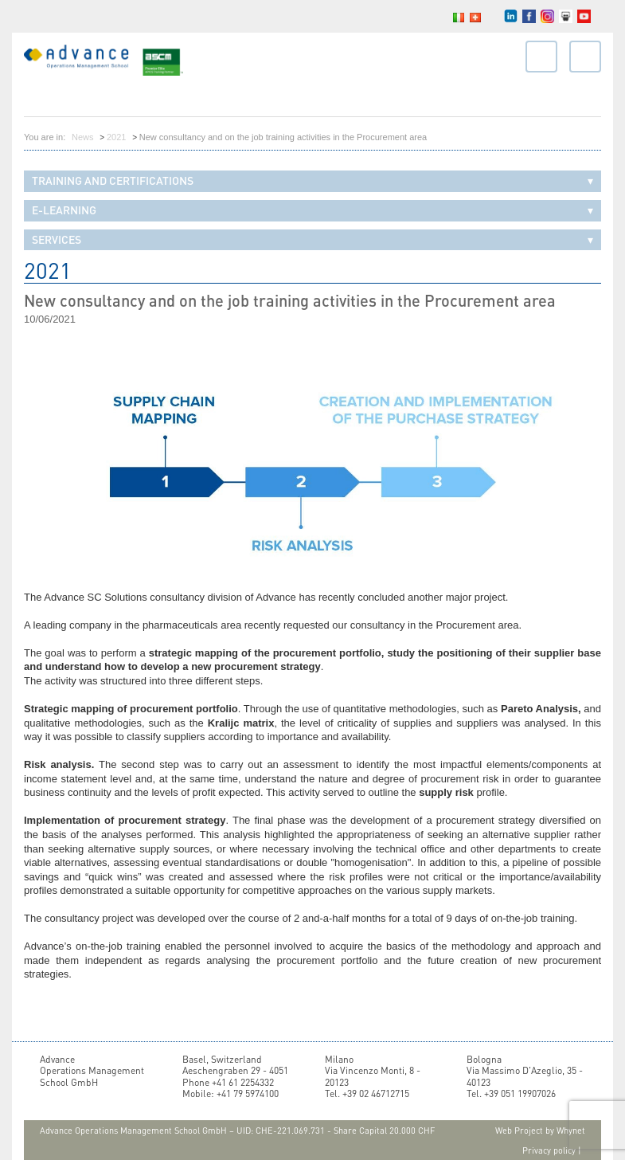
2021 (116, 137)
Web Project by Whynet (540, 1130)
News (83, 137)
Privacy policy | (551, 1150)
